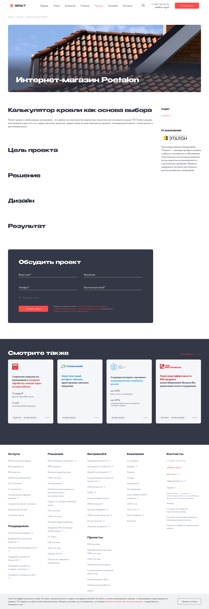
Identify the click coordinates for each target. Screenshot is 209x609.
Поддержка (18, 526)
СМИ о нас (132, 503)
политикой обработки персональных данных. (71, 311)
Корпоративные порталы (59, 472)
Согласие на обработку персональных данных (177, 510)
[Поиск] (143, 5)
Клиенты (131, 472)
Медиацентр (133, 483)
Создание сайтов (16, 515)
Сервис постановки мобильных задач (62, 503)
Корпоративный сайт (18, 509)
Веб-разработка (16, 466)
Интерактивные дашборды (60, 521)
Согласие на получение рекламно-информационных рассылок (182, 518)
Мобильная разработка (98, 584)
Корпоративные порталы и (99, 551)
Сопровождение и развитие (100, 572)
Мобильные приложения (19, 477)
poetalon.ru (166, 115)
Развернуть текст (15, 604)
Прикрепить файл (29, 297)
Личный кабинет (55, 483)
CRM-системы (54, 477)
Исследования (133, 489)
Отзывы (130, 477)
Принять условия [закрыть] (189, 601)
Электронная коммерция (19, 460)
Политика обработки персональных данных (183, 527)
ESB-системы (54, 542)
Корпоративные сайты (97, 579)
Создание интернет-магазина (22, 503)
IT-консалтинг (14, 489)
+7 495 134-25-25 (160, 4)
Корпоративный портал (98, 498)
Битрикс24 (96, 454)
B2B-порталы (14, 472)
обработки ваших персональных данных (124, 601)
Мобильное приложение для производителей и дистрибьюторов (61, 492)
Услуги (14, 454)
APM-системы (54, 547)
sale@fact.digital (162, 7)
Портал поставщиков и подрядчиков (58, 561)
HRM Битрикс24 (95, 503)
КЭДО (90, 590)
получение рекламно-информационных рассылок (79, 308)
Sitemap (170, 503)
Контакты (131, 520)
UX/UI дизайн (15, 483)
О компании (132, 460)
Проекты (95, 537)
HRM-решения (54, 466)
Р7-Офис (52, 536)
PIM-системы (54, 510)
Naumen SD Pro (55, 553)
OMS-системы (54, 516)
